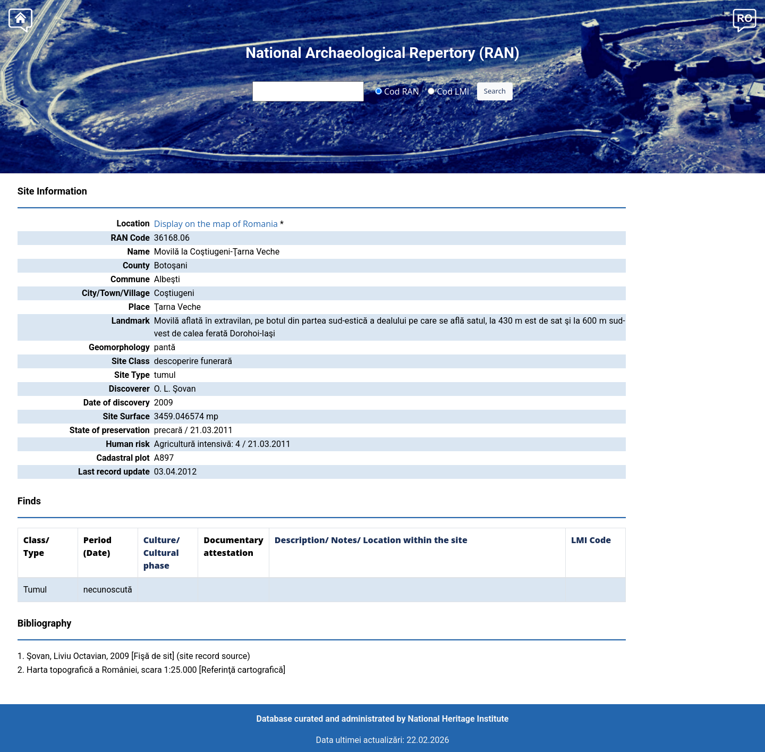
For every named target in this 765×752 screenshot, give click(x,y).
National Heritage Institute (458, 719)
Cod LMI (448, 91)
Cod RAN (397, 91)
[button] (744, 19)
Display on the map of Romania (216, 224)
